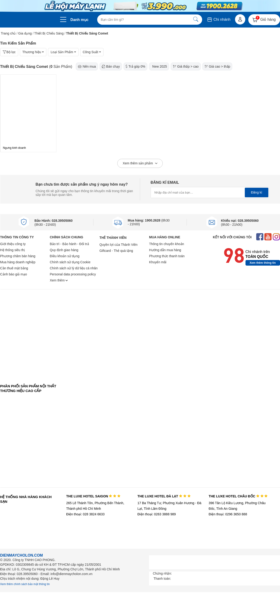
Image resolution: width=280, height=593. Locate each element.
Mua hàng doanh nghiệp (17, 262)
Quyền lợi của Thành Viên (119, 244)
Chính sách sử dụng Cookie (70, 262)
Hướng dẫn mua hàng (165, 250)
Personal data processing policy (73, 274)
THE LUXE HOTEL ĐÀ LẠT (163, 496)
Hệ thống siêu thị (12, 250)
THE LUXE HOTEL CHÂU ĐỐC (238, 496)
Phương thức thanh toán (167, 256)
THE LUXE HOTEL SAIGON (93, 496)
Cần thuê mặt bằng (14, 268)
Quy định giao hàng (64, 250)
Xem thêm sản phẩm (140, 163)
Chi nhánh (218, 19)
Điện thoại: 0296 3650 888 (228, 514)
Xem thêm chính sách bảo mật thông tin (25, 584)
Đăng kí (256, 192)
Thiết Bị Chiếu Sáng (49, 33)
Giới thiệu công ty (13, 244)
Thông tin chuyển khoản (166, 244)
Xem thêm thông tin (263, 262)
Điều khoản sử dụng (65, 256)
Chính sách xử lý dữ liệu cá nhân (74, 268)
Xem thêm (59, 280)
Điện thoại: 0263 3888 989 (156, 514)
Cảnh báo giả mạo (13, 274)
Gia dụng (25, 33)
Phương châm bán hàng (17, 256)
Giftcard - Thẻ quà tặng (116, 251)
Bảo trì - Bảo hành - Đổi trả (69, 244)
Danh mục (79, 20)
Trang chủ (8, 33)
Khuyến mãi (157, 262)
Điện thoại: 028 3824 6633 (85, 514)
